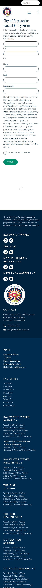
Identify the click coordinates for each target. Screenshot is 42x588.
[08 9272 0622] (5, 325)
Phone (5, 64)
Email (5, 75)
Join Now (7, 383)
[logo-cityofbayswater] (7, 12)
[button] (29, 12)
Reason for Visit (8, 86)
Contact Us (8, 402)
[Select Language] (30, 2)
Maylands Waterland (12, 364)
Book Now (7, 393)
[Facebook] (11, 240)
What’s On (7, 399)
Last (4, 58)
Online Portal (9, 405)
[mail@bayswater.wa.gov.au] (5, 330)
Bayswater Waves (11, 354)
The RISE (7, 358)
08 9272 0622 (13, 325)
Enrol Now (7, 386)
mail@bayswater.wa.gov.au (18, 330)
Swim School (8, 390)
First (4, 48)
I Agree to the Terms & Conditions (19, 152)
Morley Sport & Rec (11, 361)
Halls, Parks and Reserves (14, 367)
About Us (7, 396)
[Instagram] (5, 240)
